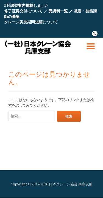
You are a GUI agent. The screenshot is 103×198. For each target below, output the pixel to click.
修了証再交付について (23, 10)
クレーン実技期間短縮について (31, 21)
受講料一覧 (58, 10)
